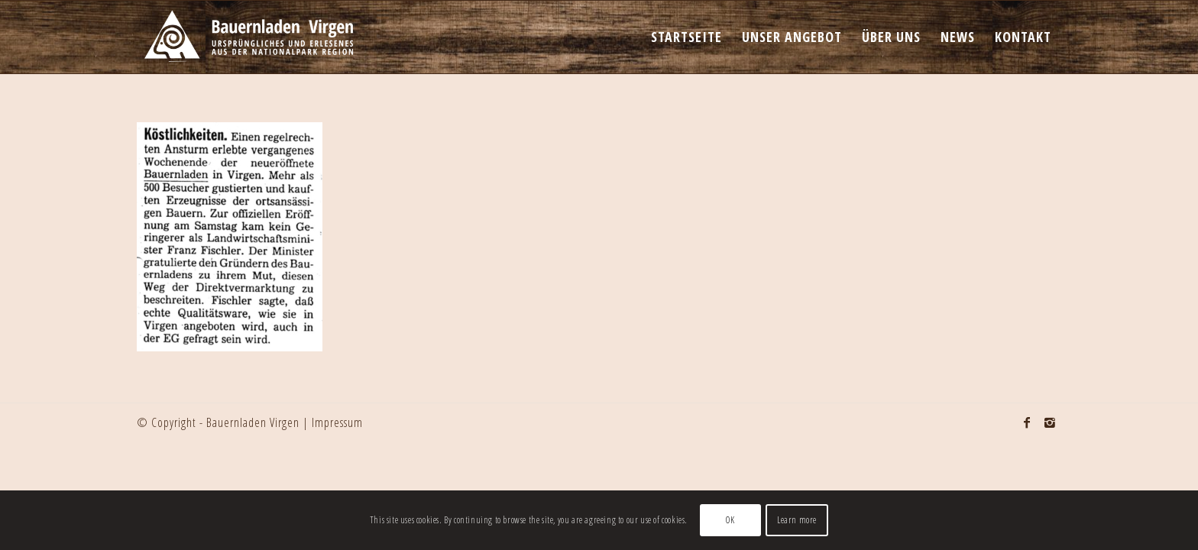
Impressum (337, 422)
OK (730, 519)
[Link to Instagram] (1049, 422)
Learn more (797, 519)
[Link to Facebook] (1026, 422)
